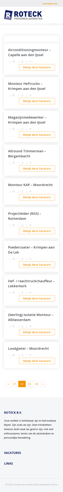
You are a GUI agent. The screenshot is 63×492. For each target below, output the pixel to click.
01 (14, 384)
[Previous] (8, 384)
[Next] (43, 384)
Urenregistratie (50, 3)
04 (36, 384)
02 (23, 384)
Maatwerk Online (49, 484)
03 (29, 384)
